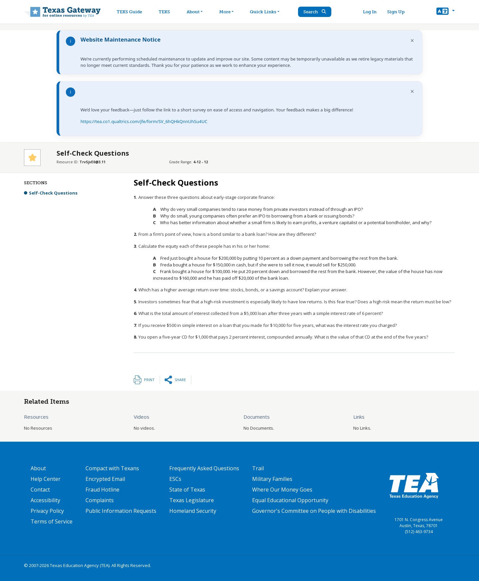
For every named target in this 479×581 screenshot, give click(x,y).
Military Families (272, 479)
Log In (371, 11)
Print (149, 379)
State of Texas (187, 489)
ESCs (175, 479)
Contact (40, 489)
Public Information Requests (120, 510)
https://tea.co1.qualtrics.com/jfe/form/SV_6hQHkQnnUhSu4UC (143, 121)
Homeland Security (192, 510)
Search (317, 11)
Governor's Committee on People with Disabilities (314, 510)
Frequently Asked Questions (204, 468)
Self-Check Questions (53, 193)
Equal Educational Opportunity (290, 500)
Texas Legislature (191, 500)
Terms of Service (52, 521)
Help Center (46, 479)
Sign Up (397, 11)
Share (180, 379)
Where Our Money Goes (282, 489)
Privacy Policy (47, 510)
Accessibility (45, 500)
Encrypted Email (105, 479)
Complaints (99, 500)
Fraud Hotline (102, 489)
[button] (445, 12)
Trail (258, 468)
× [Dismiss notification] (412, 40)
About (38, 468)
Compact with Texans (112, 468)
